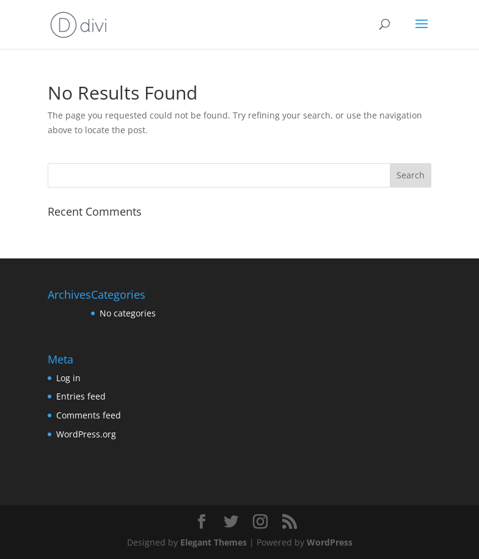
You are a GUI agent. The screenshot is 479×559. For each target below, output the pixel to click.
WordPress (330, 542)
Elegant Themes (213, 542)
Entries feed (81, 396)
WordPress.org (86, 434)
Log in (68, 378)
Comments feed (88, 415)
